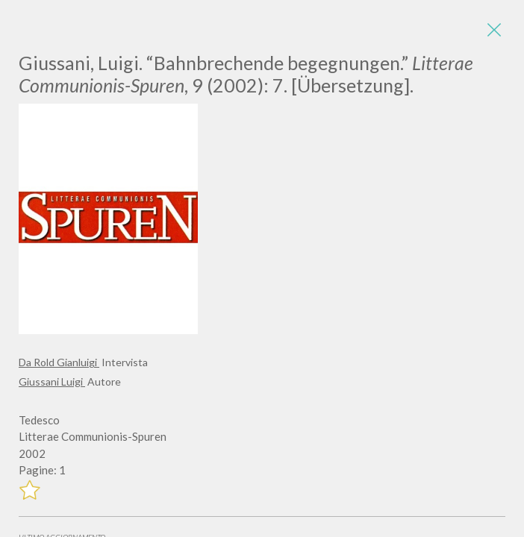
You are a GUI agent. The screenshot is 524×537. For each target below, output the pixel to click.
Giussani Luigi (52, 381)
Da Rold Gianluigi (59, 362)
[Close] (494, 30)
